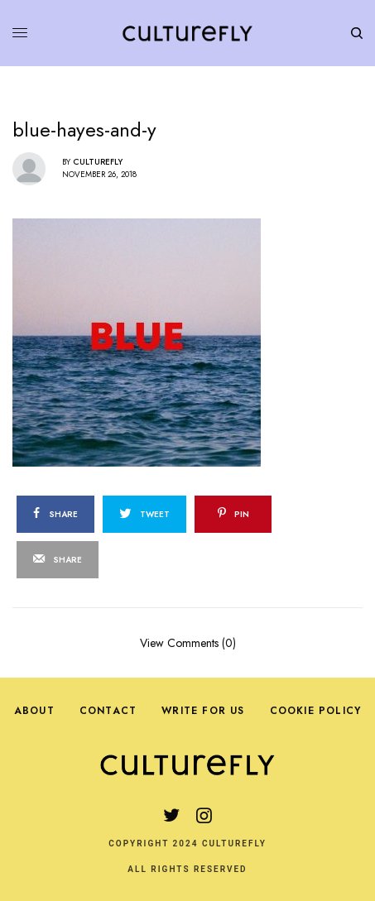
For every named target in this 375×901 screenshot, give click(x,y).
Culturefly (98, 162)
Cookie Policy (316, 710)
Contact (108, 710)
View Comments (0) (188, 642)
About (34, 710)
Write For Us (202, 710)
